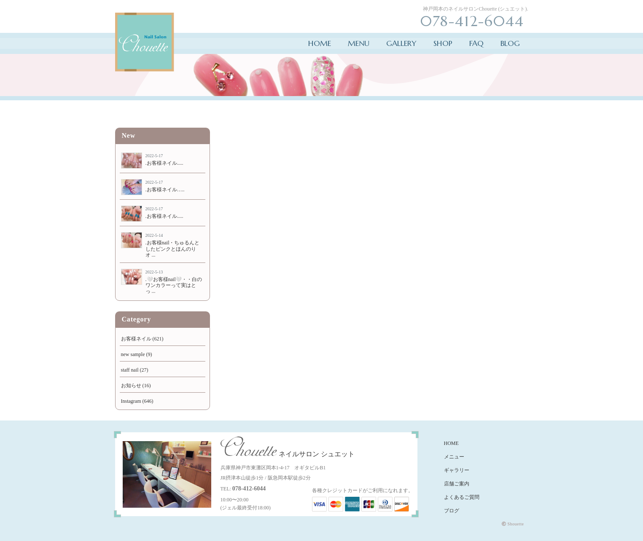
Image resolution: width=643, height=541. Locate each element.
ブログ (451, 511)
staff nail (130, 370)
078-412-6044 (249, 488)
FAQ (476, 43)
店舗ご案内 (456, 484)
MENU (358, 43)
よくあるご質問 (461, 497)
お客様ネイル (136, 339)
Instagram (131, 401)
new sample (133, 354)
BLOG (510, 43)
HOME (319, 43)
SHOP (442, 43)
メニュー (454, 457)
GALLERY (401, 43)
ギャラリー (456, 470)
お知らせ (131, 385)
